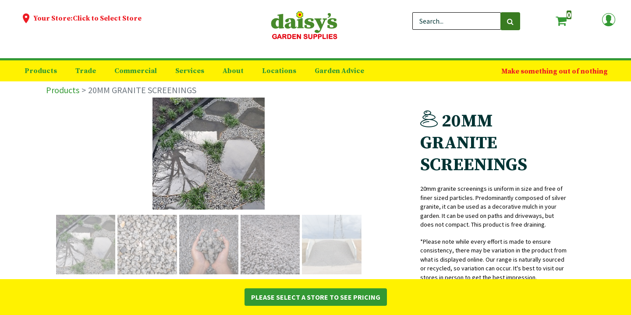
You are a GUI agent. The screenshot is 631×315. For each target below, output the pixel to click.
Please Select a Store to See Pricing (315, 297)
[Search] (510, 21)
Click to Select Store (107, 18)
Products (62, 89)
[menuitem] (40, 70)
